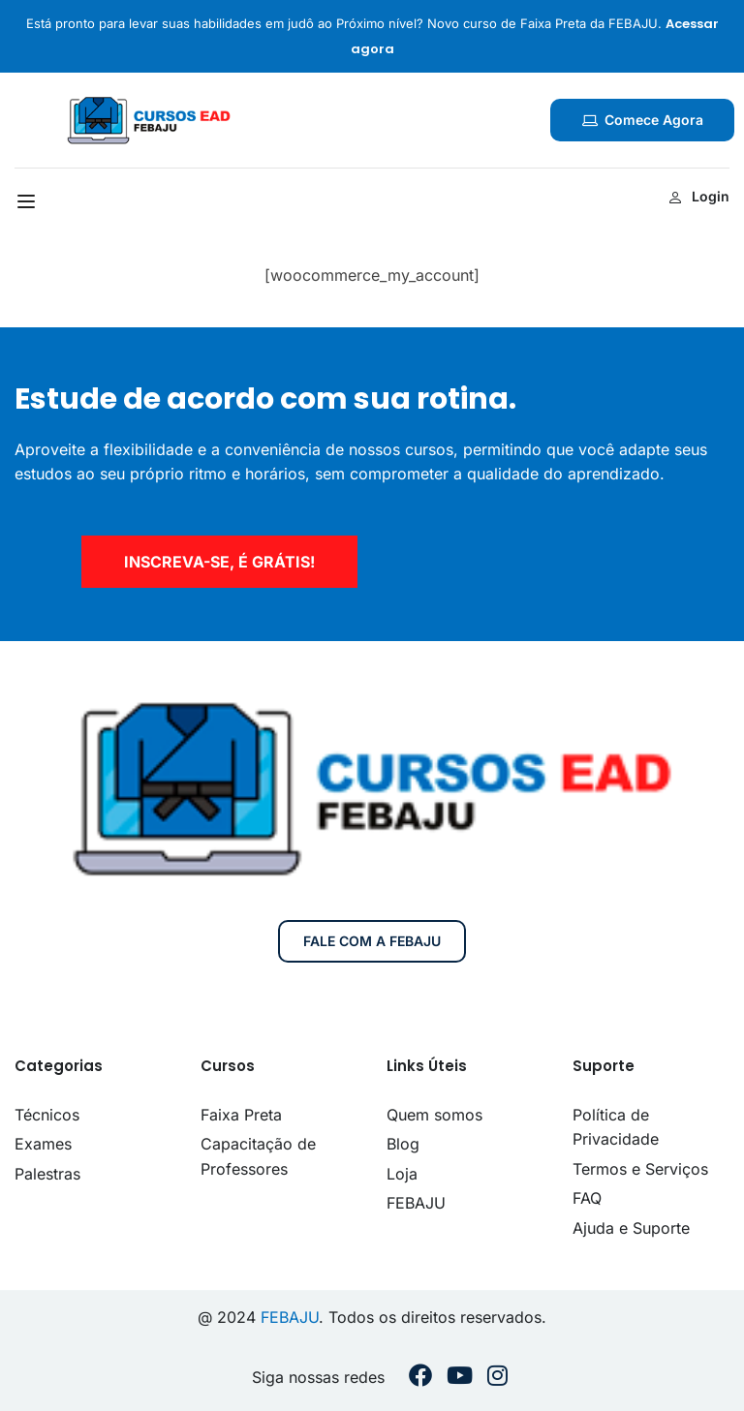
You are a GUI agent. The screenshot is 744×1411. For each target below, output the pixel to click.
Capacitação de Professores (258, 1156)
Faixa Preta (241, 1114)
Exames (43, 1143)
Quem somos (434, 1114)
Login (698, 196)
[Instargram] (497, 1378)
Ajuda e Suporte (631, 1228)
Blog (403, 1143)
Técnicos (47, 1114)
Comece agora (642, 119)
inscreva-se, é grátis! (219, 561)
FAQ (587, 1198)
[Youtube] (460, 1378)
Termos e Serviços (640, 1169)
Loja (402, 1173)
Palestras (47, 1173)
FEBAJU (416, 1202)
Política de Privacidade (616, 1127)
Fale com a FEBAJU (372, 941)
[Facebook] (420, 1378)
